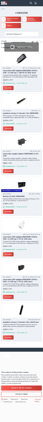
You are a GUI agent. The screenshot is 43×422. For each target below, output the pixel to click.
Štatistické (24, 399)
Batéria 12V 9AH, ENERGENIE (14, 196)
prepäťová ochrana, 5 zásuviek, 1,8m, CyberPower (21, 322)
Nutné (5, 399)
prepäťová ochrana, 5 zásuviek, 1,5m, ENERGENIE (20, 113)
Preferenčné (14, 399)
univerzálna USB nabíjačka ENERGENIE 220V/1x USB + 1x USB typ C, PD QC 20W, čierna (20, 281)
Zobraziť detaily (38, 400)
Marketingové (8, 402)
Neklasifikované (20, 402)
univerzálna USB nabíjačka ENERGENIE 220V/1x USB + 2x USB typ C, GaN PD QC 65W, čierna (20, 72)
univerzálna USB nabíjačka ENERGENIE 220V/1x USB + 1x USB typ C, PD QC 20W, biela (20, 238)
